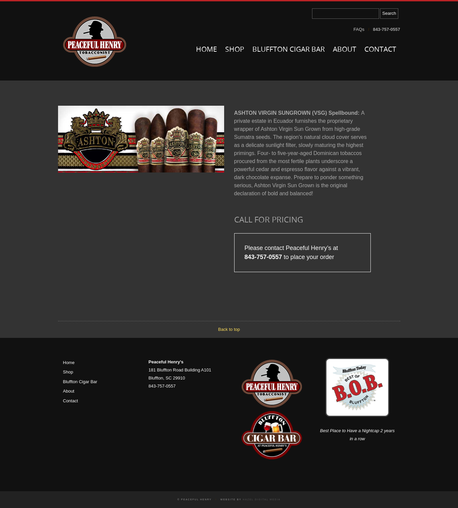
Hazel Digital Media (262, 499)
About (344, 49)
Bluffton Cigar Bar (288, 49)
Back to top (229, 329)
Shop (234, 49)
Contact (380, 49)
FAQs (358, 29)
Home (206, 49)
